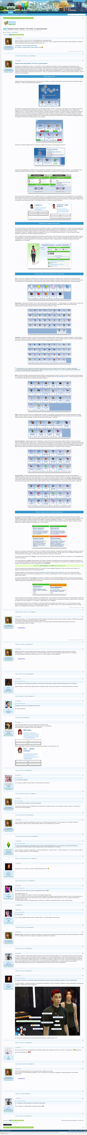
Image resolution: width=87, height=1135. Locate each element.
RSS (85, 1130)
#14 (82, 909)
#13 (82, 885)
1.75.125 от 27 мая (23, 40)
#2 (82, 60)
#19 (82, 1068)
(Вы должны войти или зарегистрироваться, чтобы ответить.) (72, 1120)
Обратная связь (71, 1130)
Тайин (25, 793)
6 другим (31, 836)
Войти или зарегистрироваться (79, 1)
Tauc (20, 644)
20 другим (27, 673)
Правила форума (24, 14)
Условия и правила (70, 1132)
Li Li (20, 1093)
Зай (8, 920)
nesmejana (8, 851)
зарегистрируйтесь (44, 565)
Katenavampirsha (18, 717)
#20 (82, 1098)
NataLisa (21, 611)
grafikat (8, 733)
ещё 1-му (29, 55)
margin (26, 948)
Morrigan (23, 880)
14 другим (29, 611)
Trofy (21, 55)
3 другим (25, 970)
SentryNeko (20, 696)
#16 (82, 953)
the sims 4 (8, 32)
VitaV (23, 948)
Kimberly (8, 689)
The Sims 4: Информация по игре (15, 30)
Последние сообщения (14, 14)
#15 (82, 932)
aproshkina (17, 55)
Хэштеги (25, 12)
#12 (82, 863)
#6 (82, 701)
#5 (82, 678)
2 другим (27, 927)
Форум (10, 12)
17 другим (26, 644)
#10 (82, 819)
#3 (82, 616)
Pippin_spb (8, 964)
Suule (23, 673)
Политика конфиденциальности (81, 1132)
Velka (22, 644)
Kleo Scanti (8, 874)
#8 (82, 775)
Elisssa (20, 673)
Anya (22, 970)
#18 (82, 1047)
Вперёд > (22, 34)
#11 (82, 841)
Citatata (25, 611)
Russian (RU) (8, 1130)
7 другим (25, 1042)
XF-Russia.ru (6, 1133)
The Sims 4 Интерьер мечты (61, 376)
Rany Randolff (33, 30)
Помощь (76, 1130)
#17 (82, 975)
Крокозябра (24, 55)
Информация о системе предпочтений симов (26, 45)
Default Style (3, 1130)
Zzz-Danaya (8, 896)
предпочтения (14, 32)
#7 (82, 722)
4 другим (27, 696)
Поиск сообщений (4, 14)
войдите (53, 565)
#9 (82, 798)
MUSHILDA (17, 611)
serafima (16, 1063)
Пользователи (17, 12)
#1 (82, 38)
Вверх (83, 1130)
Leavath (8, 785)
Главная (5, 12)
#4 (82, 649)
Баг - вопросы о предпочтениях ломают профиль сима (29, 47)
